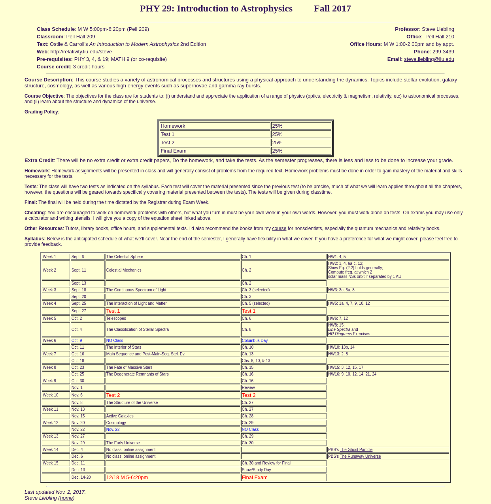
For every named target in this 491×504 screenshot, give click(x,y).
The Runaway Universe (360, 456)
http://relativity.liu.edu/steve (81, 52)
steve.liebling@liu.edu (429, 59)
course (279, 228)
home (66, 498)
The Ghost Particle (356, 449)
